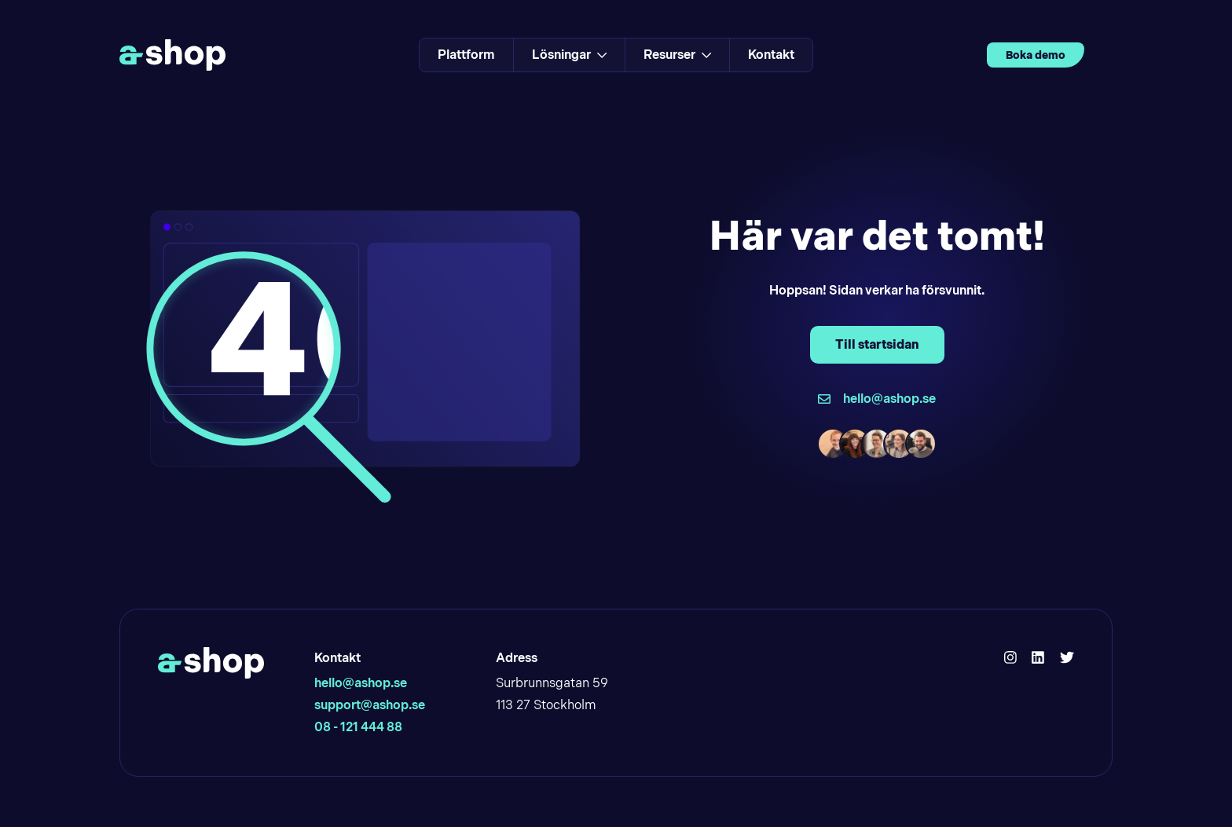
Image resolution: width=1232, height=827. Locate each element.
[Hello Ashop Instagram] (1010, 658)
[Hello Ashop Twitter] (1067, 658)
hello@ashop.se (360, 683)
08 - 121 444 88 (358, 727)
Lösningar (569, 54)
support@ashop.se (369, 705)
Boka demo (1035, 55)
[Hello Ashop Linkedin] (1038, 658)
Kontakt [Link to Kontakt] (771, 54)
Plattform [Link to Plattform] (466, 54)
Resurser (677, 54)
